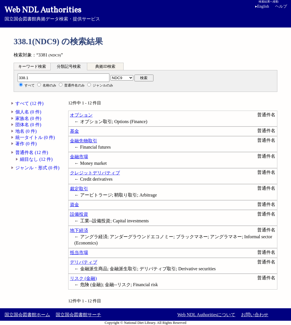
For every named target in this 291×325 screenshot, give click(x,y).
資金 (74, 204)
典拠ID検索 (105, 66)
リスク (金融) (83, 278)
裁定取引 (79, 188)
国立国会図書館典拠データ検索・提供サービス (145, 13)
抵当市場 (79, 252)
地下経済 (79, 230)
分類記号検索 (69, 66)
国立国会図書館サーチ (78, 314)
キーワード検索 (32, 66)
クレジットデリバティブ (95, 172)
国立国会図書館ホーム (27, 314)
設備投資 (79, 214)
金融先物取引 (83, 140)
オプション (81, 115)
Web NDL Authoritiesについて (206, 314)
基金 (74, 131)
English (263, 6)
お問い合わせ (254, 314)
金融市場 (79, 156)
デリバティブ (83, 262)
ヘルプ (281, 6)
